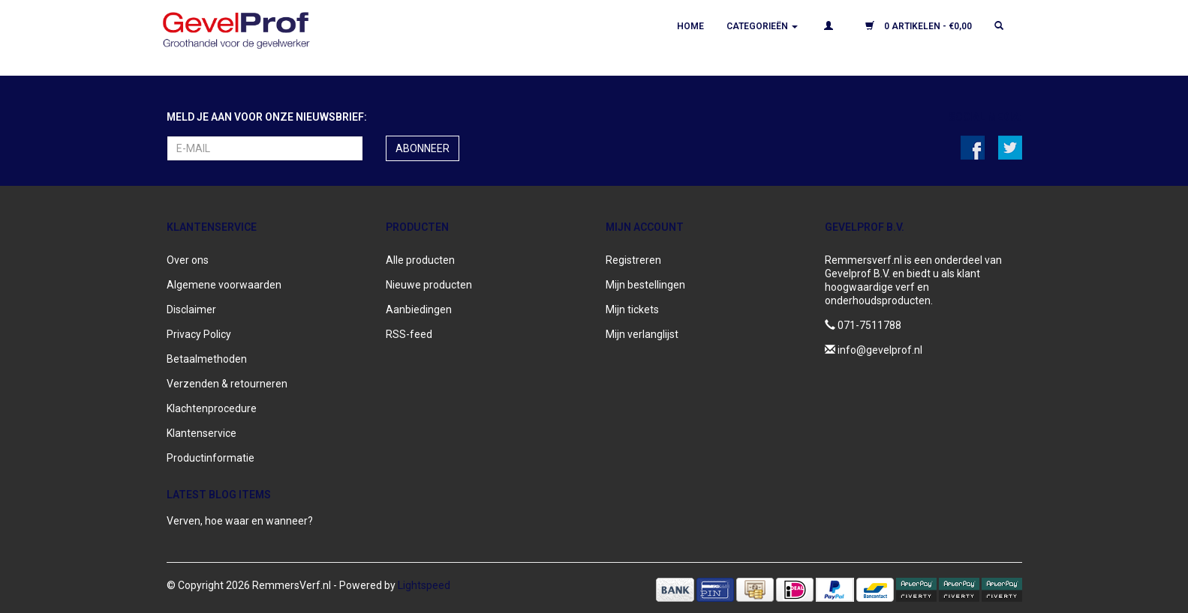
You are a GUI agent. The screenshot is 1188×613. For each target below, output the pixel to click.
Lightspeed (424, 585)
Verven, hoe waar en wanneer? (240, 521)
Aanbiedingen (419, 309)
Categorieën (762, 26)
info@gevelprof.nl (880, 350)
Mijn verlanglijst (642, 334)
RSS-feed (409, 334)
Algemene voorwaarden (224, 285)
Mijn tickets (632, 309)
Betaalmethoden (207, 359)
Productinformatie (210, 458)
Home (690, 26)
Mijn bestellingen (645, 285)
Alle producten (420, 260)
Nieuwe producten (429, 285)
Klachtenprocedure (212, 408)
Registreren (633, 260)
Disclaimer (191, 309)
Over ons (188, 260)
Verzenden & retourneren (227, 384)
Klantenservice (201, 433)
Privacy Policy (199, 334)
